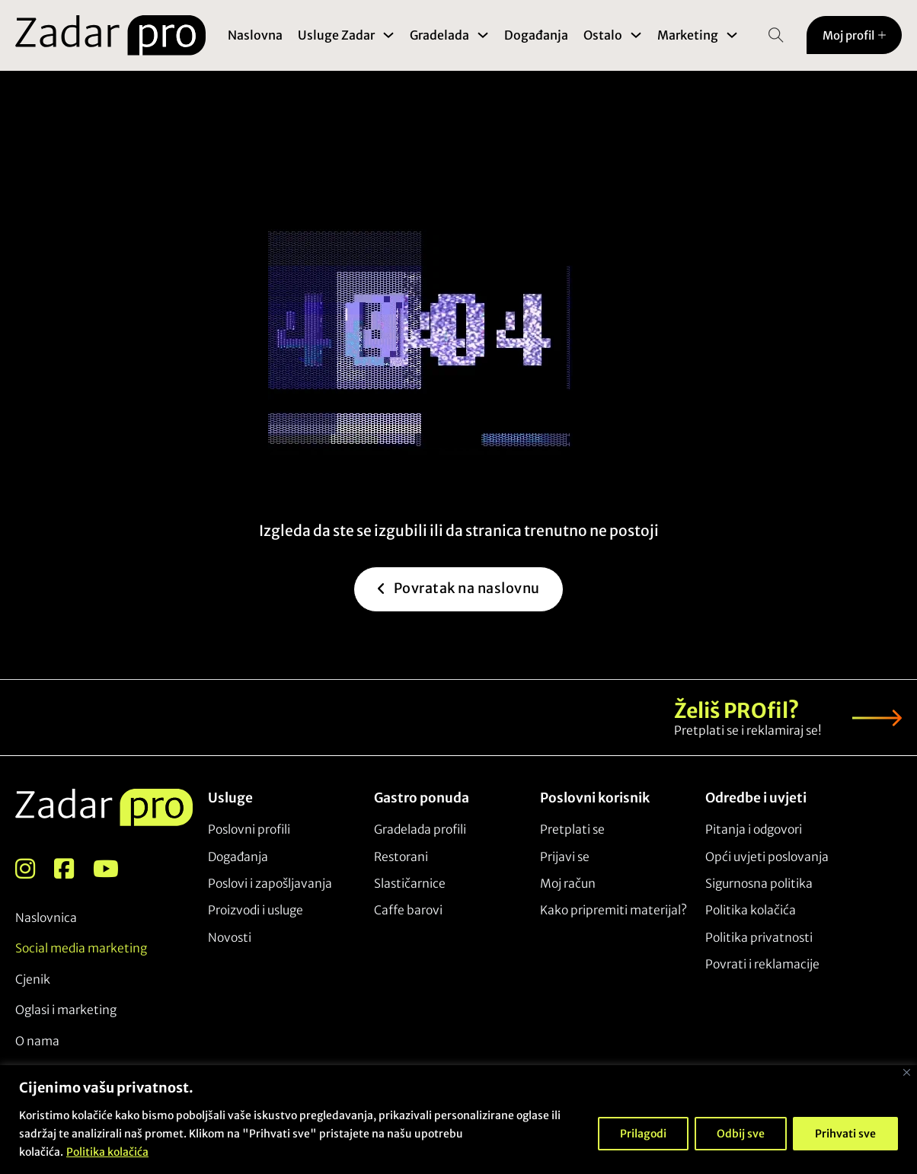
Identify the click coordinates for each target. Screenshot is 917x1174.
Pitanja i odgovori (753, 829)
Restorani (401, 857)
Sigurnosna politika (759, 883)
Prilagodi (643, 1134)
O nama (37, 1041)
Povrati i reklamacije (762, 964)
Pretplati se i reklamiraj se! (748, 730)
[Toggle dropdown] (389, 35)
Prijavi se (565, 857)
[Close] (906, 1072)
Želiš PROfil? (736, 710)
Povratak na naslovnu (458, 615)
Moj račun (568, 883)
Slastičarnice (410, 883)
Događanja (537, 35)
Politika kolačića (107, 1152)
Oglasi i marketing (66, 1010)
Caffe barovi (408, 910)
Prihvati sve (845, 1134)
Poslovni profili (249, 829)
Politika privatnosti (759, 937)
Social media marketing (81, 949)
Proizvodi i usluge (255, 910)
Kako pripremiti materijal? (613, 910)
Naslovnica (46, 918)
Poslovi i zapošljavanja (270, 883)
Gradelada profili (420, 829)
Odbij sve (741, 1134)
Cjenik (32, 979)
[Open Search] (776, 35)
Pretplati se (572, 829)
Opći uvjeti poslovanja (767, 857)
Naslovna (255, 35)
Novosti (229, 937)
